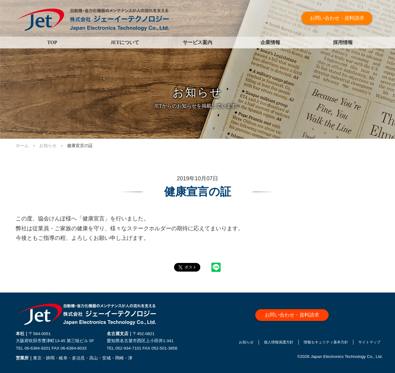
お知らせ (227, 343)
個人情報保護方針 (264, 343)
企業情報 (270, 42)
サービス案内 (197, 42)
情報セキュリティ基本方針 (319, 343)
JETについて (124, 42)
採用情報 (343, 42)
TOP (52, 42)
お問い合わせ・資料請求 (340, 18)
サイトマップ (370, 343)
